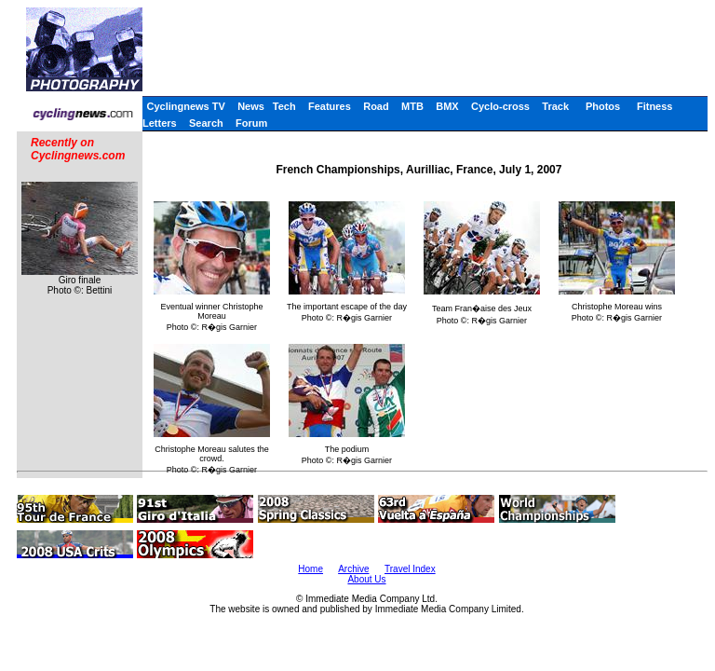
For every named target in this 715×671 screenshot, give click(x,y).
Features (329, 106)
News (250, 106)
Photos (603, 106)
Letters (159, 123)
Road (376, 106)
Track (555, 106)
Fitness (655, 106)
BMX (447, 106)
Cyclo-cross (500, 106)
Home (310, 569)
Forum (251, 123)
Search (206, 123)
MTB (412, 106)
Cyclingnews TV (185, 106)
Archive (353, 569)
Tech (284, 106)
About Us (366, 579)
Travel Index (410, 569)
